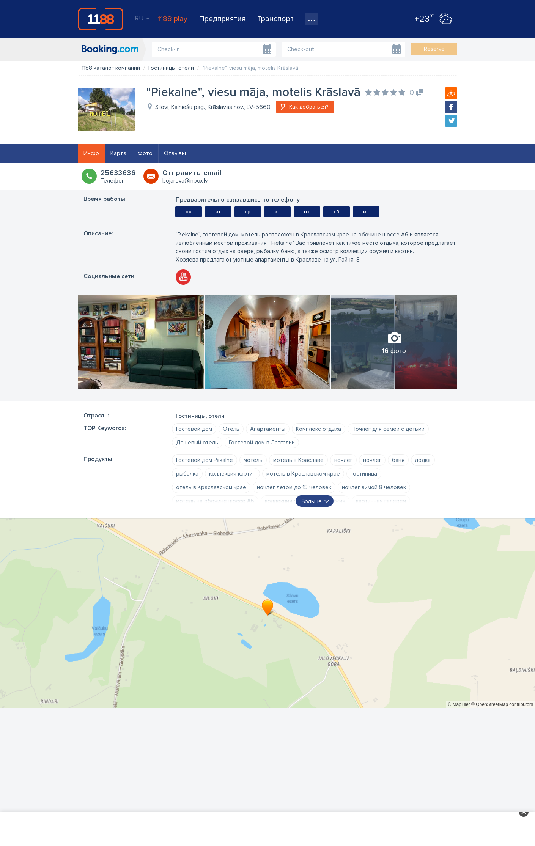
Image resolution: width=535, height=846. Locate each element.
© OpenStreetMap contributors (502, 704)
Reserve (434, 49)
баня (398, 460)
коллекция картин (232, 473)
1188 (100, 19)
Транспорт (275, 19)
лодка (423, 460)
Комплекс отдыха (318, 428)
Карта (118, 153)
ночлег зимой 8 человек (374, 487)
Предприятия (222, 19)
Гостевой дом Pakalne (204, 460)
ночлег (343, 460)
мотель (253, 460)
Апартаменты (267, 428)
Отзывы (175, 153)
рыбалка (187, 473)
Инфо (91, 153)
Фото (145, 153)
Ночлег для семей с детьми (388, 428)
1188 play (172, 19)
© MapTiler (459, 704)
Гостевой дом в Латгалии (262, 442)
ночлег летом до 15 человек (294, 487)
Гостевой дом (194, 428)
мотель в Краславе (298, 460)
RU (142, 18)
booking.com (110, 49)
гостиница (364, 473)
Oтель (231, 428)
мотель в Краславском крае (303, 473)
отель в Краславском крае (211, 487)
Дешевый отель (197, 442)
